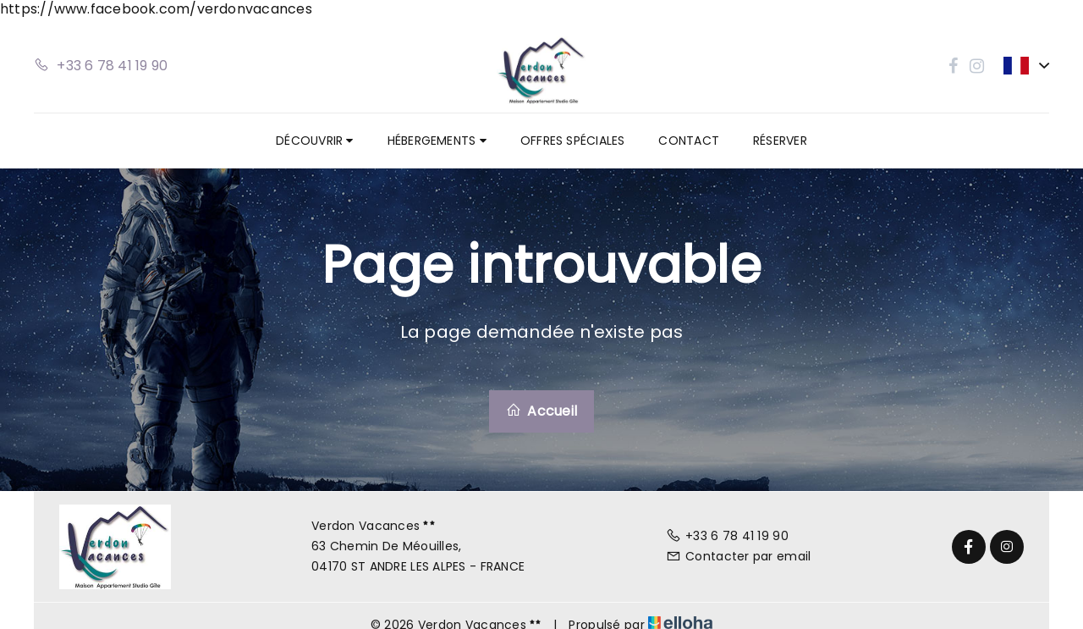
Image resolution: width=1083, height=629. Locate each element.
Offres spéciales (572, 140)
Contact (688, 140)
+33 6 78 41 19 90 (727, 535)
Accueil (541, 411)
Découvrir (314, 140)
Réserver (780, 140)
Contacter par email (738, 556)
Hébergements (437, 140)
